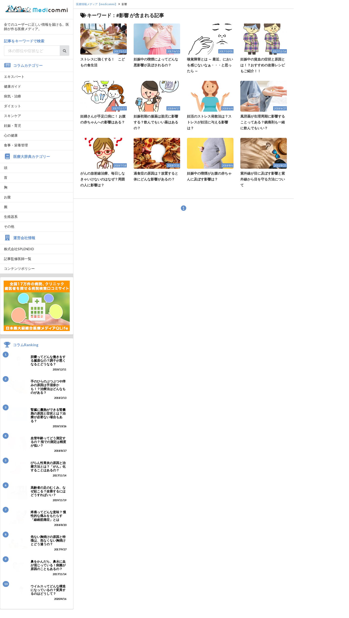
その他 (9, 226)
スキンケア (12, 116)
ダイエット (12, 106)
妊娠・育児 (12, 125)
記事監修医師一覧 (17, 259)
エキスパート (14, 76)
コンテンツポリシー (19, 268)
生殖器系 (11, 216)
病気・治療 (12, 96)
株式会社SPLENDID (19, 249)
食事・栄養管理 (16, 145)
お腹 (7, 197)
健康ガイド (12, 86)
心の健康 (11, 135)
